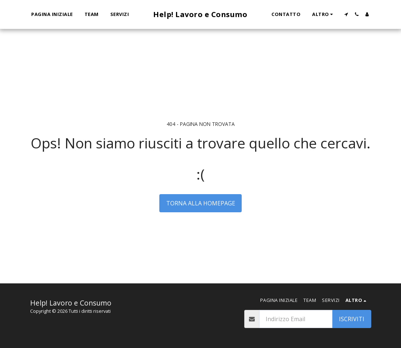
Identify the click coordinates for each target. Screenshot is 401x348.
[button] (346, 14)
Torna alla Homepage (200, 203)
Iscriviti (351, 319)
